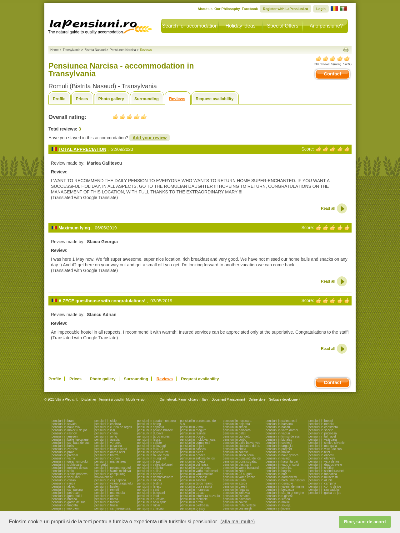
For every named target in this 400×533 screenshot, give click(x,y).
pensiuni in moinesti (194, 477)
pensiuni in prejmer (279, 449)
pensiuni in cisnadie (279, 483)
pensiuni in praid (63, 452)
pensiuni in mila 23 (150, 449)
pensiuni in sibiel (105, 421)
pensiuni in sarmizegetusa (112, 508)
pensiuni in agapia (107, 439)
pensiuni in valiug (278, 458)
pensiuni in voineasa (194, 464)
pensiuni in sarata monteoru (156, 421)
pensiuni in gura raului (67, 496)
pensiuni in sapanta (150, 427)
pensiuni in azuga (235, 483)
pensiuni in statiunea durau (241, 446)
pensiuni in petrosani (66, 493)
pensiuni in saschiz (193, 480)
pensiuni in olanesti (321, 458)
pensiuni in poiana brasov (154, 430)
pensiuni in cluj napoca (110, 480)
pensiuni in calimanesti (281, 421)
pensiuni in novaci (192, 461)
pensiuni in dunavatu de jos (242, 458)
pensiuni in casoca (193, 449)
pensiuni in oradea (193, 455)
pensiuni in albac (63, 486)
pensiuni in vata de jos (323, 461)
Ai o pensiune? (326, 25)
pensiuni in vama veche (239, 477)
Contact (332, 73)
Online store (257, 399)
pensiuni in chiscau (150, 508)
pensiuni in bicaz (191, 452)
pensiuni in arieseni (65, 436)
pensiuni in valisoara (322, 439)
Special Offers (282, 25)
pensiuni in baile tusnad (110, 449)
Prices (82, 98)
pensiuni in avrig (105, 436)
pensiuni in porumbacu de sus (198, 422)
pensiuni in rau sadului (324, 489)
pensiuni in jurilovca (236, 493)
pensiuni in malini (278, 502)
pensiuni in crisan (64, 480)
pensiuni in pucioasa (322, 433)
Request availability (214, 98)
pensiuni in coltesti (235, 452)
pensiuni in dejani (192, 446)
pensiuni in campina (322, 483)
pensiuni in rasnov (64, 433)
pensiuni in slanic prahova (70, 474)
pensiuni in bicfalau (279, 439)
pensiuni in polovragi (151, 446)
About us (205, 9)
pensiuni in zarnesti (65, 449)
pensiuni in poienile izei (153, 452)
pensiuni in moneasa (194, 489)
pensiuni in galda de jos (324, 493)
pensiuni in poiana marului (112, 467)
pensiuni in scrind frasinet (326, 471)
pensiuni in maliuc (278, 452)
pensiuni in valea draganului (113, 483)
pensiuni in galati (234, 433)
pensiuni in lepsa (149, 439)
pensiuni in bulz (276, 474)
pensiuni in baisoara (237, 430)
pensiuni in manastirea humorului (110, 463)
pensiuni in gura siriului (196, 486)
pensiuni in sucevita (150, 499)
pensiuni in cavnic (235, 502)
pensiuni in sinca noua (238, 455)
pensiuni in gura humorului (70, 461)
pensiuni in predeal (65, 455)
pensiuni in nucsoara (237, 421)
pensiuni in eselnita (107, 424)
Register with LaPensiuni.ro (285, 9)
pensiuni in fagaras (236, 489)
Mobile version (135, 399)
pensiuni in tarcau (192, 493)
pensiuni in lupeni (278, 508)
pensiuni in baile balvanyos (241, 442)
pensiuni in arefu (191, 502)
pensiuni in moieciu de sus (70, 467)
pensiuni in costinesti (237, 508)
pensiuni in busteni (107, 486)
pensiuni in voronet (107, 442)
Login (321, 9)
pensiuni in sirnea (278, 499)
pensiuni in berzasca (280, 489)
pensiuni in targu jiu (279, 446)
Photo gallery (111, 98)
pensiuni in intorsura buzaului (200, 496)
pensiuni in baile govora (282, 455)
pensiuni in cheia (106, 433)
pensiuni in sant (148, 489)
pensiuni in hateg (149, 424)
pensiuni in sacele (320, 430)
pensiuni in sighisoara (67, 464)
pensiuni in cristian (321, 467)
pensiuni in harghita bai (282, 461)
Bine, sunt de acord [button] (365, 521)
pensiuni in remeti (106, 489)
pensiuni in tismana (236, 496)
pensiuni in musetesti (323, 477)
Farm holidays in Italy (193, 399)
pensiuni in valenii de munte (285, 486)
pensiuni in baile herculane (70, 439)
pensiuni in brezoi (320, 421)
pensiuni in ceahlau (279, 467)
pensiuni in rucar (148, 505)
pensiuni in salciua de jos (197, 458)
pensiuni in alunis (320, 480)
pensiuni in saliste (149, 442)
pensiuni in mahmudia (109, 493)
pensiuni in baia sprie (152, 502)
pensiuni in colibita (150, 467)
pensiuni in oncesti (321, 455)
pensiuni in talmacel (322, 436)
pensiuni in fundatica (322, 474)
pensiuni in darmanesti (281, 477)
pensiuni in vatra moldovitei (199, 471)
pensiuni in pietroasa (194, 505)
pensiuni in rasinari (193, 433)
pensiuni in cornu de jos (324, 486)
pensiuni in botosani (151, 493)
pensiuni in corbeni (107, 458)
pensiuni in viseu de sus (325, 449)
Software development (284, 399)
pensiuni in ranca (63, 483)
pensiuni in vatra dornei (282, 430)
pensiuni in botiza (106, 455)
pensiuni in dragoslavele (325, 464)
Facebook (250, 9)
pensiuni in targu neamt (196, 483)
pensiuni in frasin (106, 505)
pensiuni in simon (235, 427)
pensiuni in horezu (149, 474)
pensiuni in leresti (149, 486)
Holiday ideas (240, 25)
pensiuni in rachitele (194, 499)
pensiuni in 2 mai (191, 427)
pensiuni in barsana (279, 424)
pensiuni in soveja (278, 505)
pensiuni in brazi (148, 461)
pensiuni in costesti (279, 442)
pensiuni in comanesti (195, 442)
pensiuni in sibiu (63, 471)
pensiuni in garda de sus (68, 502)
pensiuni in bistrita (149, 483)
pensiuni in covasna (108, 446)
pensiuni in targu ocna (195, 467)
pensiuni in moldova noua (197, 439)
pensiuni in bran (63, 421)
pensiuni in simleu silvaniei (326, 442)
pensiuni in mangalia (322, 446)
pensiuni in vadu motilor (196, 474)
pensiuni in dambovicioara (155, 477)
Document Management (228, 399)
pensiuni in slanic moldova (112, 471)
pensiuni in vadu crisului (282, 464)
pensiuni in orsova (107, 496)
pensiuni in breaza (64, 499)
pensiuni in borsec (192, 436)
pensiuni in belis (63, 446)
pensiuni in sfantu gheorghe (285, 493)
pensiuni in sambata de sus (70, 442)
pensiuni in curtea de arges (113, 427)
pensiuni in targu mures (153, 436)
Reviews (177, 98)
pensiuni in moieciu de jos (70, 430)
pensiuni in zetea (234, 471)
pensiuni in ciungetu (236, 436)
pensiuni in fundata (65, 505)
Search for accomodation (190, 25)
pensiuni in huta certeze (239, 505)
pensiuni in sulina (149, 471)
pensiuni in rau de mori (153, 455)
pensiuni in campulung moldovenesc (110, 475)
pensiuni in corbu (235, 439)
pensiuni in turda (234, 480)
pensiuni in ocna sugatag (240, 461)
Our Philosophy (227, 9)
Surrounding (146, 98)
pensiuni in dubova (150, 433)
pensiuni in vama (63, 458)
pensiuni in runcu (149, 480)
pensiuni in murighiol (151, 458)
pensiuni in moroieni (65, 508)
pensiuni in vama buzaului (241, 467)
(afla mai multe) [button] (237, 521)
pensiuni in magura (193, 430)
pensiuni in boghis (278, 471)
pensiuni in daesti (235, 486)
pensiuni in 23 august (237, 474)
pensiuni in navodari (237, 499)
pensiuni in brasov (192, 508)
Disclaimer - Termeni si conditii (103, 399)
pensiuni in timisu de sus (283, 436)
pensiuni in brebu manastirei (285, 480)
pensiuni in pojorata (236, 424)
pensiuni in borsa (106, 499)
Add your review (149, 137)
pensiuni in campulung (67, 489)
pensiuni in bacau (278, 427)
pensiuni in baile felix (66, 427)
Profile (59, 98)
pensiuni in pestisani (237, 464)
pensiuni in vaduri (278, 433)
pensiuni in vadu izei (66, 477)
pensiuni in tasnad (107, 502)
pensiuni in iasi (104, 430)
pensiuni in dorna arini (109, 452)
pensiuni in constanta (323, 427)
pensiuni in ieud (148, 496)
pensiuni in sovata (64, 424)
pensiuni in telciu (320, 452)
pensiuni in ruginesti (279, 496)
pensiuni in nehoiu (321, 424)
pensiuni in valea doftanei (154, 464)
